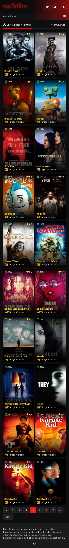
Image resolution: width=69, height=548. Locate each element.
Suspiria (9, 166)
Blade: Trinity (12, 71)
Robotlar (9, 213)
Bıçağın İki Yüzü (13, 118)
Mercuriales (43, 166)
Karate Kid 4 (43, 451)
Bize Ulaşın (9, 16)
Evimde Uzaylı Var (46, 261)
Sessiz (40, 356)
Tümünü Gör (57, 24)
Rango (40, 118)
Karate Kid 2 (43, 499)
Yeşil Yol (41, 213)
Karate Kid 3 (11, 499)
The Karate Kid (13, 451)
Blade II (40, 71)
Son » (8, 517)
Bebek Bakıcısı (44, 309)
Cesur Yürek (11, 261)
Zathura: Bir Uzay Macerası (20, 404)
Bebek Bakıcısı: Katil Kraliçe (20, 309)
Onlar (39, 404)
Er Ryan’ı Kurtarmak (15, 356)
